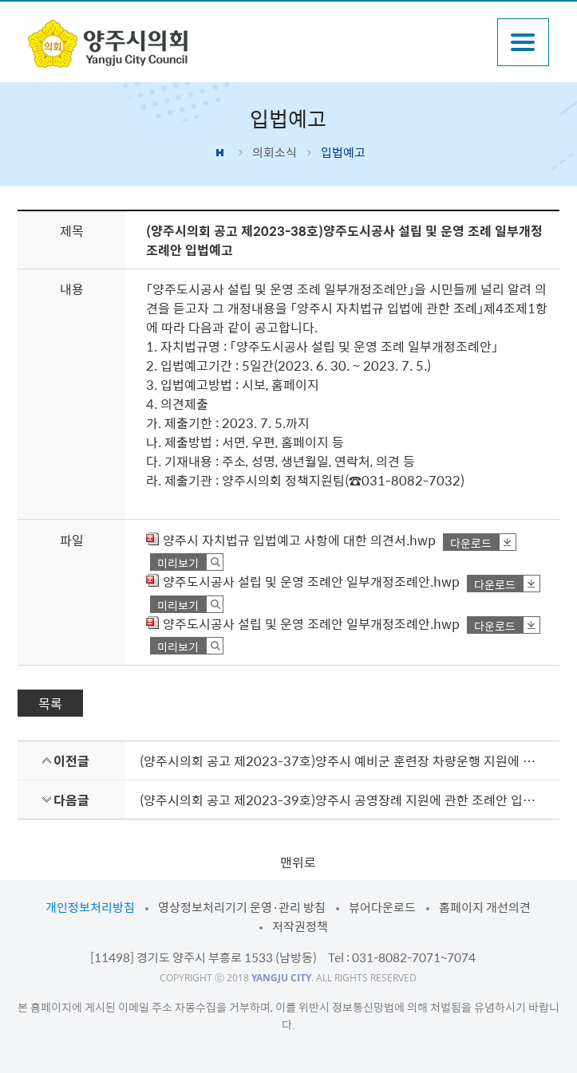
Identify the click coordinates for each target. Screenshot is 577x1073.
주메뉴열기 (523, 42)
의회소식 (274, 152)
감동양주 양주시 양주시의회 (108, 44)
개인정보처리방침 (90, 907)
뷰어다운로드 (382, 907)
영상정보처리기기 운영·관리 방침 (242, 907)
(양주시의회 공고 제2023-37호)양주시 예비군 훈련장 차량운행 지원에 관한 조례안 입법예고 (343, 760)
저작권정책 (300, 926)
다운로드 (471, 542)
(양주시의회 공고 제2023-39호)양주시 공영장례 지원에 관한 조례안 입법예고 (343, 799)
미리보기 (178, 562)
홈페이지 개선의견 (485, 907)
